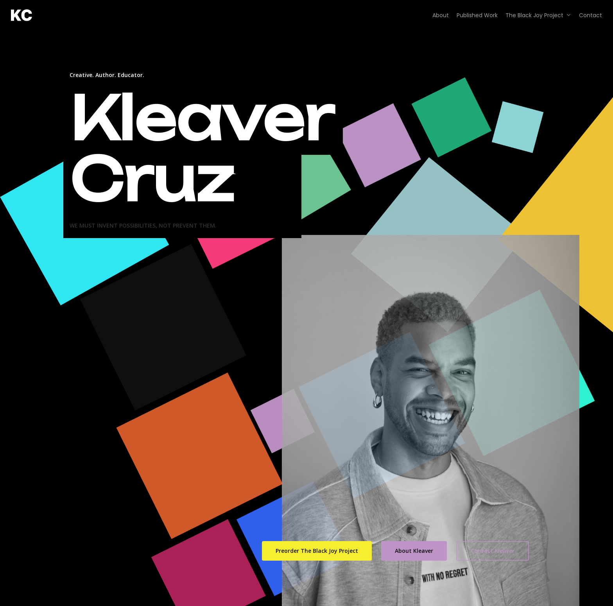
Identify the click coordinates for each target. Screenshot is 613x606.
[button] (317, 551)
